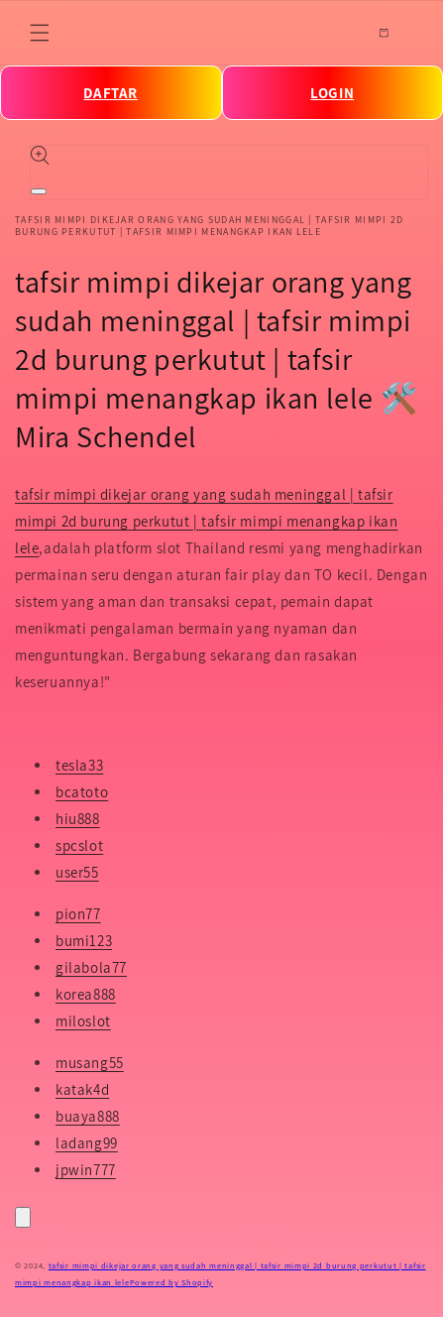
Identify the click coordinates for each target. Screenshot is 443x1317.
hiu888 (77, 818)
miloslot (83, 1021)
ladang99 (86, 1143)
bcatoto (81, 791)
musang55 (89, 1062)
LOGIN (332, 92)
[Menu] (39, 33)
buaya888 (87, 1116)
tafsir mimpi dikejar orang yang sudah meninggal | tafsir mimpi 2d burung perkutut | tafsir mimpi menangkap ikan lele (206, 521)
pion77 (78, 913)
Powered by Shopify (172, 1281)
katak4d (82, 1089)
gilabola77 (91, 967)
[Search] (340, 33)
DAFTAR (110, 92)
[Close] (23, 1217)
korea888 (85, 994)
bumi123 (83, 940)
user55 (77, 872)
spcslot (79, 845)
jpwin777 (85, 1169)
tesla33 (79, 765)
